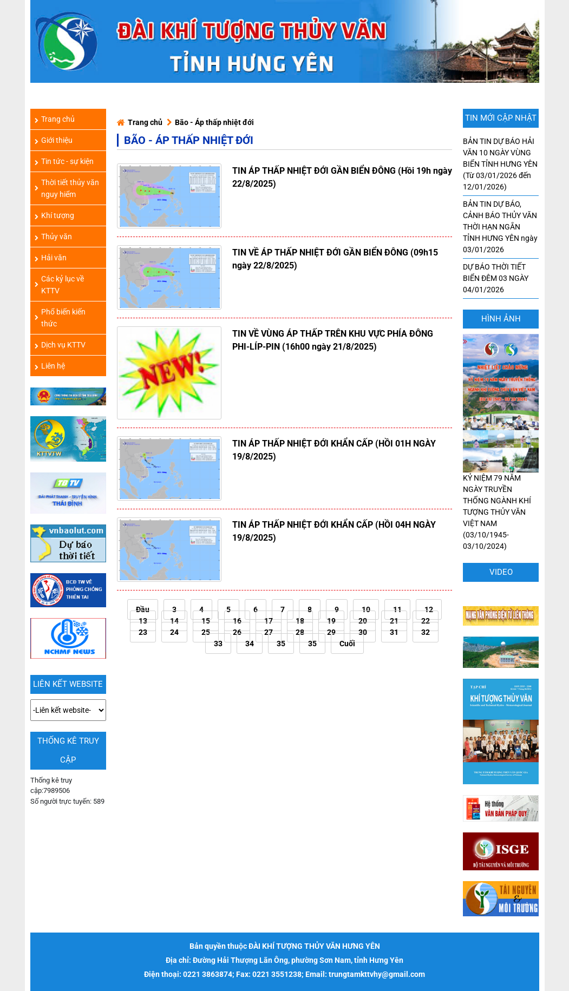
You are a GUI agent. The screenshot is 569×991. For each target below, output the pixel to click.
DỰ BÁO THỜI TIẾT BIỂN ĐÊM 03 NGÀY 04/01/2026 (495, 278)
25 (205, 632)
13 (143, 620)
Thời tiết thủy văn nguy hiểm (67, 188)
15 (205, 620)
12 (428, 609)
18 (300, 620)
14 (174, 620)
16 (237, 620)
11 (397, 609)
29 (331, 632)
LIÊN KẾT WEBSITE (68, 684)
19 (331, 620)
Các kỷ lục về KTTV (59, 284)
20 (362, 620)
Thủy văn (53, 236)
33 (218, 643)
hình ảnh (501, 319)
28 (300, 632)
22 (425, 620)
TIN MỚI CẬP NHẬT (501, 118)
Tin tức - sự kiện (64, 161)
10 (366, 609)
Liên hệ (50, 366)
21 (394, 620)
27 (268, 632)
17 (268, 620)
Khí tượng (54, 215)
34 (249, 643)
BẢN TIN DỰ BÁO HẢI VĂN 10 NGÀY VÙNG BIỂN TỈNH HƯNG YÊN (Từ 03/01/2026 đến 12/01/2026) (500, 164)
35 (281, 643)
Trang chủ (145, 122)
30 (362, 632)
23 (143, 632)
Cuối (347, 643)
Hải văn (51, 257)
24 (174, 632)
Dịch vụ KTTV (60, 344)
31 (394, 632)
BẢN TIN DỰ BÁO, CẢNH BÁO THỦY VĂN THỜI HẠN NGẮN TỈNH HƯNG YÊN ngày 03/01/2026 (500, 227)
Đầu (142, 609)
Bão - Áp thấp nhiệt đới (214, 122)
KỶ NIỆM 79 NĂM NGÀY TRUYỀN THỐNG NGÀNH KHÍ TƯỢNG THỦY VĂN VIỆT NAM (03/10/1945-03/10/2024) (501, 474)
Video (501, 572)
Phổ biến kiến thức (60, 317)
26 (237, 632)
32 (425, 632)
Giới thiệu (54, 140)
